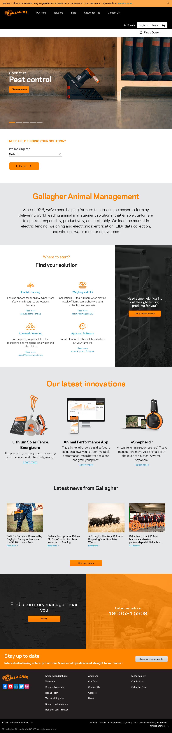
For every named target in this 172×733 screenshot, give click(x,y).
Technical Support (54, 698)
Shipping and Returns (56, 675)
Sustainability (138, 675)
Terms (103, 722)
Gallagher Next (139, 687)
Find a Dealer (152, 32)
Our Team (41, 12)
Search (44, 618)
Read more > (12, 545)
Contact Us (114, 12)
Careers (92, 692)
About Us (93, 675)
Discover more (19, 89)
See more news (86, 563)
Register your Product (56, 709)
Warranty (50, 681)
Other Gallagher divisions (15, 722)
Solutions (58, 12)
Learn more (30, 462)
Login (155, 25)
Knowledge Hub (92, 12)
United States (157, 725)
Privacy (93, 722)
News (91, 698)
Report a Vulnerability (56, 704)
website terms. (125, 3)
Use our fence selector (145, 313)
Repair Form (51, 692)
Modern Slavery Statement (153, 722)
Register (143, 25)
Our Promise (137, 681)
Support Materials (54, 687)
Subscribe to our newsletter (151, 659)
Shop (73, 12)
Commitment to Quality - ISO (122, 722)
